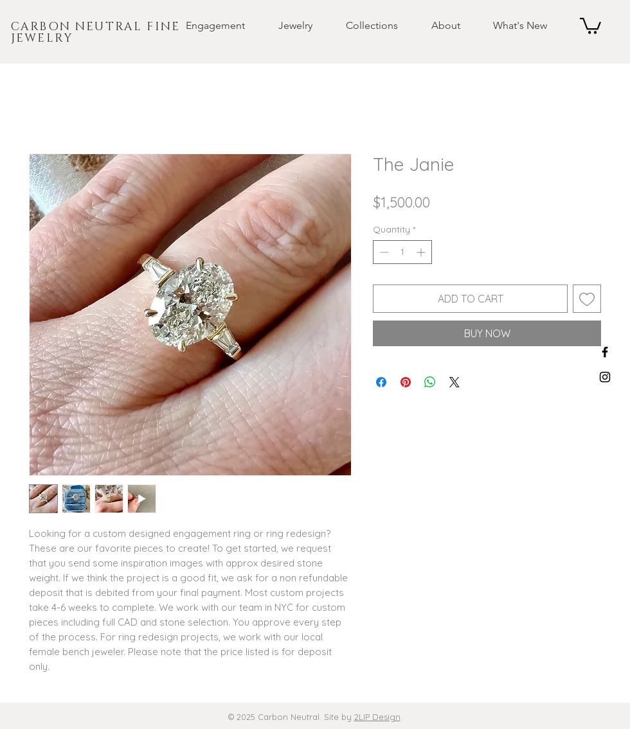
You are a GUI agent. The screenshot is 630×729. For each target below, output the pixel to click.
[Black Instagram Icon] (605, 377)
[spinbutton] (402, 252)
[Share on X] (454, 382)
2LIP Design (377, 717)
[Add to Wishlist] (587, 299)
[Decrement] (383, 252)
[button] (205, 26)
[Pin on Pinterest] (405, 382)
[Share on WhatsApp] (430, 382)
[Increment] (422, 252)
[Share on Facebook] (381, 382)
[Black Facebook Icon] (605, 352)
